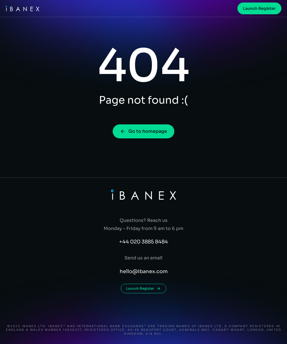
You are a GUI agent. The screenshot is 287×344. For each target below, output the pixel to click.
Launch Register (259, 8)
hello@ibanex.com (144, 271)
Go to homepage (143, 131)
